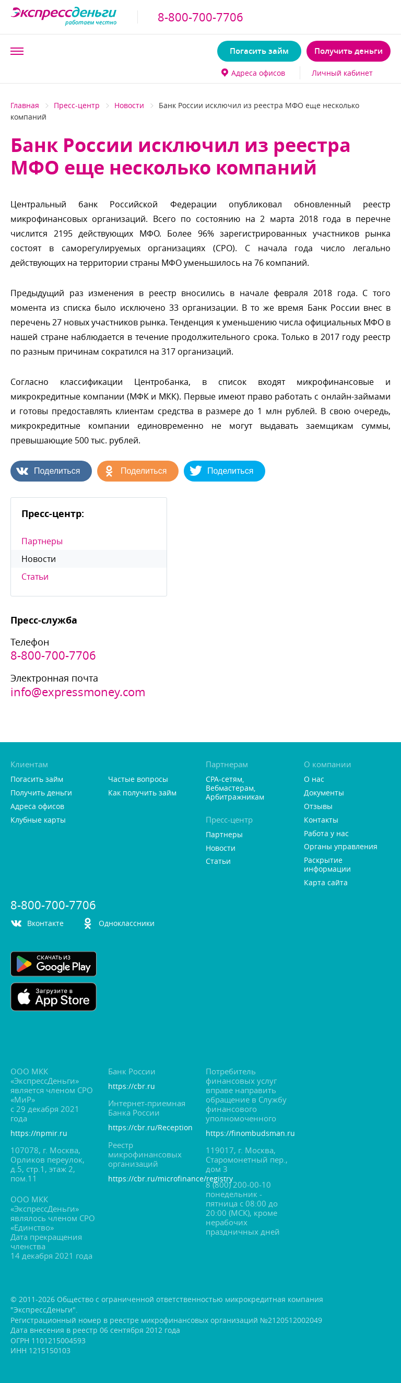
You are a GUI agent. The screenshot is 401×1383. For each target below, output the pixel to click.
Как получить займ (142, 793)
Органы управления (341, 846)
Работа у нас (326, 833)
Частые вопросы (138, 779)
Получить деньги (348, 50)
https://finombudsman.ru (249, 1133)
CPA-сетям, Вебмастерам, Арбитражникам (235, 788)
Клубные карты (38, 820)
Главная (24, 105)
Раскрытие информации (327, 865)
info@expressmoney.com (77, 692)
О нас (314, 779)
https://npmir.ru (38, 1133)
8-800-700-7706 (200, 17)
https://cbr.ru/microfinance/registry (151, 1179)
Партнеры (42, 541)
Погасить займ (259, 50)
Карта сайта (326, 882)
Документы (324, 793)
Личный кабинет (342, 73)
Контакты (321, 820)
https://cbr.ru (131, 1086)
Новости (129, 105)
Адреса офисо (253, 73)
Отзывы (318, 806)
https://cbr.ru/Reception (150, 1127)
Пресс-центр (77, 105)
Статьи (35, 576)
